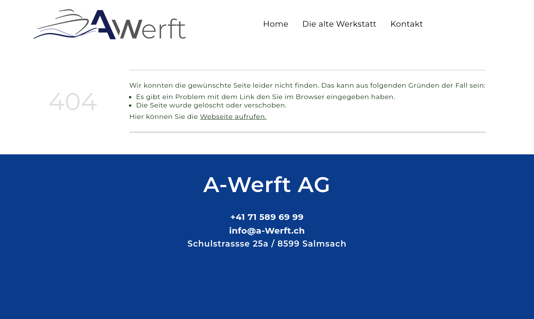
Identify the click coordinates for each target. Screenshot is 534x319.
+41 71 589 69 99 (266, 217)
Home (276, 24)
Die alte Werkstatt (339, 24)
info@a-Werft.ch (267, 230)
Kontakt (407, 24)
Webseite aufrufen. (233, 116)
